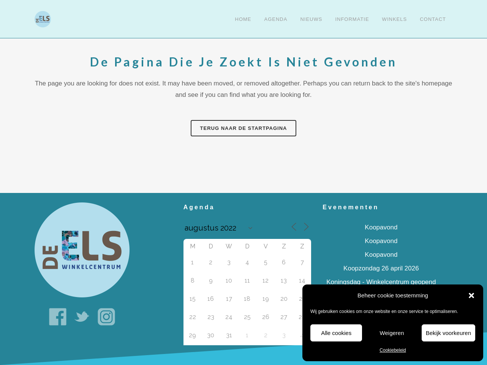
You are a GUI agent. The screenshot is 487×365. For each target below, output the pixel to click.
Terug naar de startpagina (243, 128)
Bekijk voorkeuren (448, 333)
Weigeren (392, 333)
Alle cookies (336, 333)
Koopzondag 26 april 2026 (381, 268)
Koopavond (381, 227)
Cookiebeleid (392, 350)
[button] (471, 295)
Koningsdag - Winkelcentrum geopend (381, 282)
